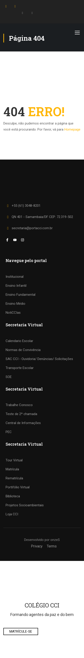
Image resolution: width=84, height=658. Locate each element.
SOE (9, 377)
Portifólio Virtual (18, 487)
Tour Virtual (14, 460)
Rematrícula (14, 478)
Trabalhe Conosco (19, 405)
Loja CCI (12, 514)
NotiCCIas (13, 313)
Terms (52, 546)
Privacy (37, 546)
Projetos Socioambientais (25, 505)
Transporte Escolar (20, 368)
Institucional (15, 277)
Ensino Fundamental (20, 295)
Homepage (72, 129)
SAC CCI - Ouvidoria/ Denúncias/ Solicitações (39, 359)
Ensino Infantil (16, 286)
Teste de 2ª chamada (21, 414)
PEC (9, 432)
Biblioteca (13, 496)
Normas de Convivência (23, 350)
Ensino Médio (15, 304)
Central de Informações (23, 423)
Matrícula (12, 469)
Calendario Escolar (19, 341)
